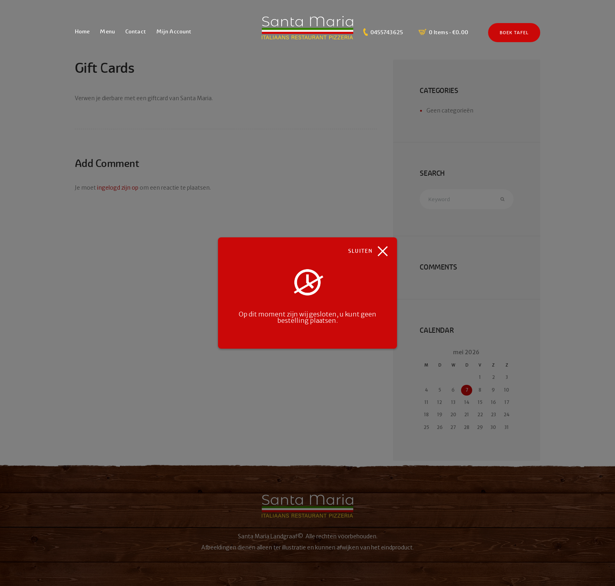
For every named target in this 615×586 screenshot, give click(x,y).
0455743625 (386, 32)
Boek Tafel (514, 32)
